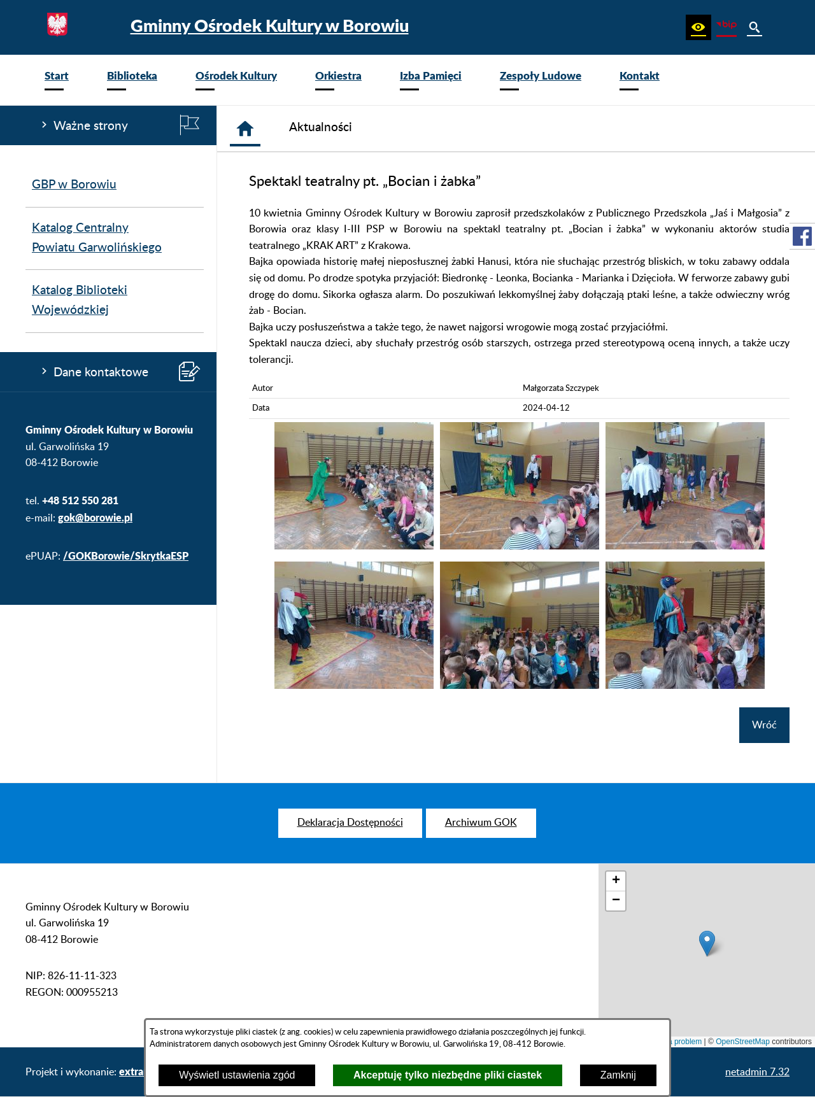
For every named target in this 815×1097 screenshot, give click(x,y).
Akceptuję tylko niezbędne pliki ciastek (447, 1075)
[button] (698, 27)
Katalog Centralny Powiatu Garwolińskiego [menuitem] (97, 238)
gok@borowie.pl (95, 517)
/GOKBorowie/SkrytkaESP (125, 555)
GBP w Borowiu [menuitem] (74, 185)
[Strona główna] (245, 129)
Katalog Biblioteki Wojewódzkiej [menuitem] (79, 300)
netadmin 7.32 (757, 1072)
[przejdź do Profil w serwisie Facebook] (802, 236)
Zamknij (618, 1075)
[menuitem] (56, 80)
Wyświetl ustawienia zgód (237, 1075)
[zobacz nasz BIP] (726, 27)
